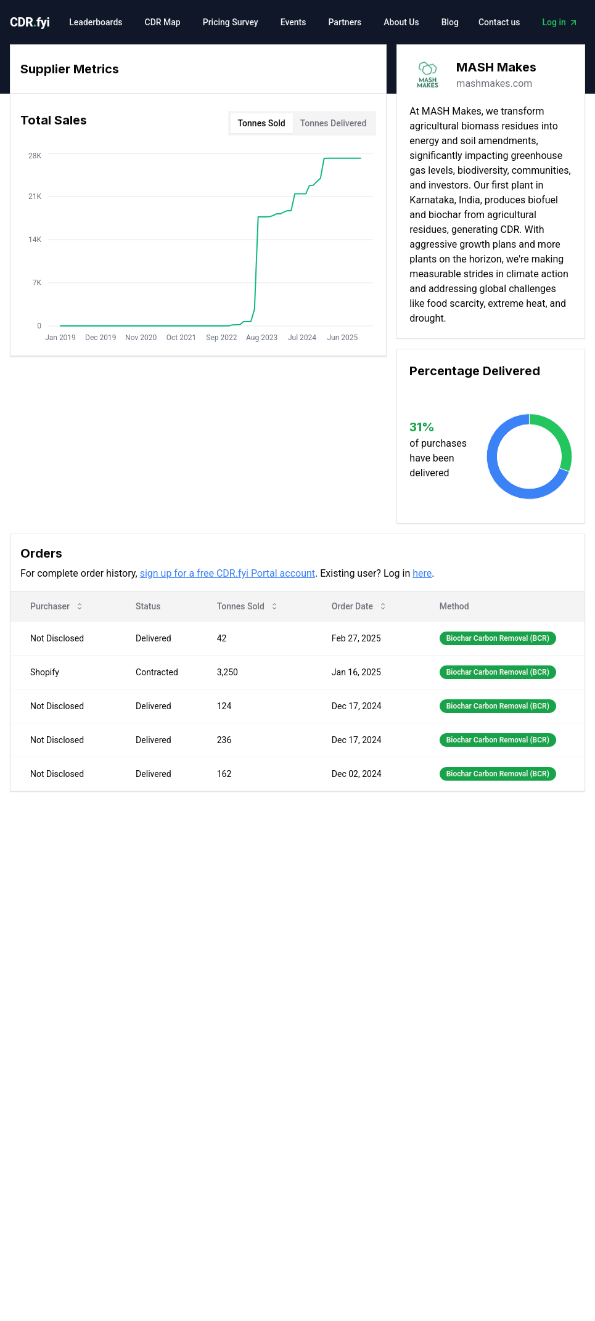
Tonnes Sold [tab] (261, 123)
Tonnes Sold (248, 606)
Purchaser (57, 606)
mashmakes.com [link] (494, 83)
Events (293, 22)
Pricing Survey (230, 22)
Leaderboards (95, 22)
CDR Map (163, 22)
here (422, 573)
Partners (344, 22)
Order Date (360, 606)
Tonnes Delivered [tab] (333, 123)
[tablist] (302, 123)
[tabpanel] (198, 249)
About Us (401, 22)
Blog (450, 22)
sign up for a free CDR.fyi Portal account (227, 573)
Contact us (499, 22)
